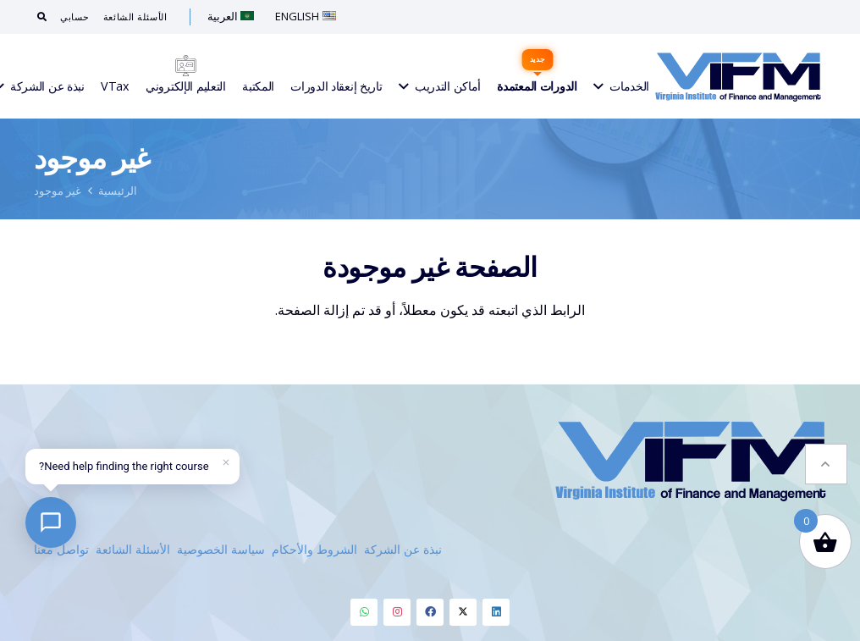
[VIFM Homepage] (738, 76)
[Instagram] (397, 612)
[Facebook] (430, 612)
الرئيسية (117, 190)
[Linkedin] (496, 612)
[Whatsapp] (364, 612)
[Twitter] (463, 612)
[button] (826, 464)
